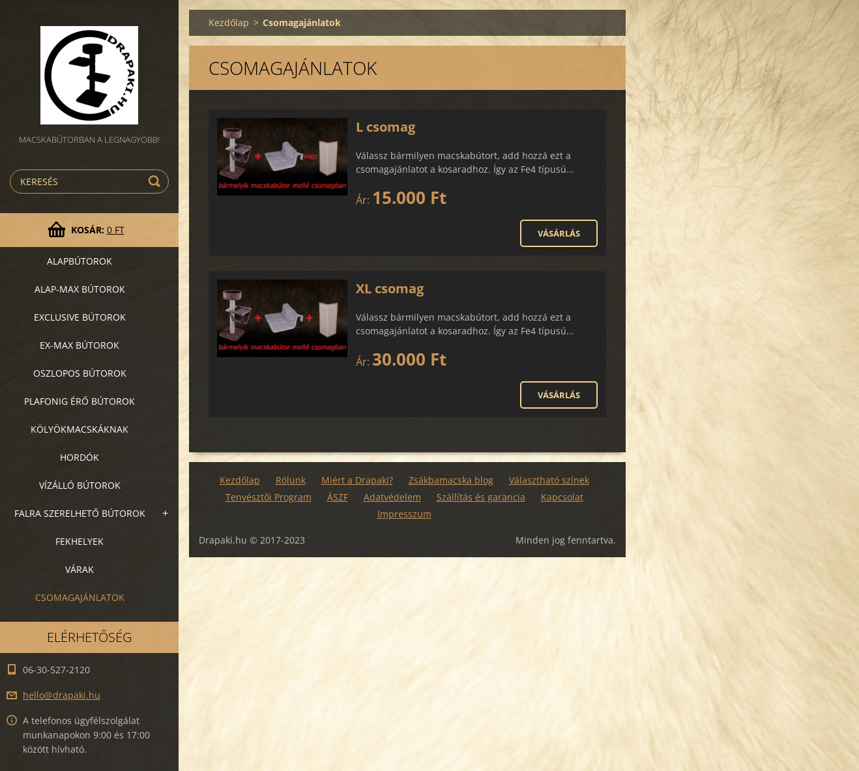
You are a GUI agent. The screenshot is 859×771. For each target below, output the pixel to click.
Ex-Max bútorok (79, 345)
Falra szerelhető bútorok (79, 513)
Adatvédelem (392, 497)
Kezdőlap (229, 22)
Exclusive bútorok (80, 317)
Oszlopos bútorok (79, 373)
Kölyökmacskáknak (79, 429)
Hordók (79, 457)
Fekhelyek (79, 541)
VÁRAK (79, 569)
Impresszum (404, 514)
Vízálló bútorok (80, 485)
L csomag (385, 127)
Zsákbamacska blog (451, 480)
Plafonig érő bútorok (79, 401)
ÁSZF (337, 497)
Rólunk (291, 480)
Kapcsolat (562, 497)
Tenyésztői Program (269, 497)
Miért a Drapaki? (357, 480)
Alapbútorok (79, 261)
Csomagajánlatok (79, 597)
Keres (156, 181)
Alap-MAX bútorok (80, 289)
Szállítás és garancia (481, 497)
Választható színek (549, 480)
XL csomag (390, 288)
